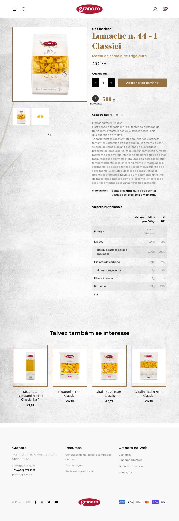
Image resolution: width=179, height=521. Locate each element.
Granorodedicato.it (130, 459)
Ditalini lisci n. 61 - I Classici (149, 393)
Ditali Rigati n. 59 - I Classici (109, 393)
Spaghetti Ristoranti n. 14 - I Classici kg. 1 (30, 395)
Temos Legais (73, 465)
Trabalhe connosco (131, 466)
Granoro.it (125, 454)
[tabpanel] (21, 116)
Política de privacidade (79, 471)
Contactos (125, 472)
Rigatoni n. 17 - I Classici (69, 393)
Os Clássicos (101, 29)
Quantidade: (100, 73)
